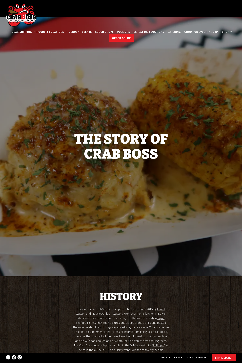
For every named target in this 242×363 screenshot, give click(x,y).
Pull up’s (158, 321)
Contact (202, 348)
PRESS (178, 348)
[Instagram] (14, 349)
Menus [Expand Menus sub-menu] (73, 31)
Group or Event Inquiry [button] (201, 31)
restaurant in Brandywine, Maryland (120, 343)
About (166, 348)
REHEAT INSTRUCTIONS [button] (148, 31)
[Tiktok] (19, 349)
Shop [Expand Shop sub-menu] (226, 31)
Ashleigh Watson (111, 289)
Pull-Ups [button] (123, 31)
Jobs (189, 348)
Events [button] (87, 31)
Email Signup (224, 349)
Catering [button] (174, 31)
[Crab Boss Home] (21, 15)
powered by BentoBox (121, 359)
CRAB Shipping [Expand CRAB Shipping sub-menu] (22, 31)
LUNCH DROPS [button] (104, 31)
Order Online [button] (121, 38)
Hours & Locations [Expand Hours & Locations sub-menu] (50, 31)
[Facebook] (8, 349)
